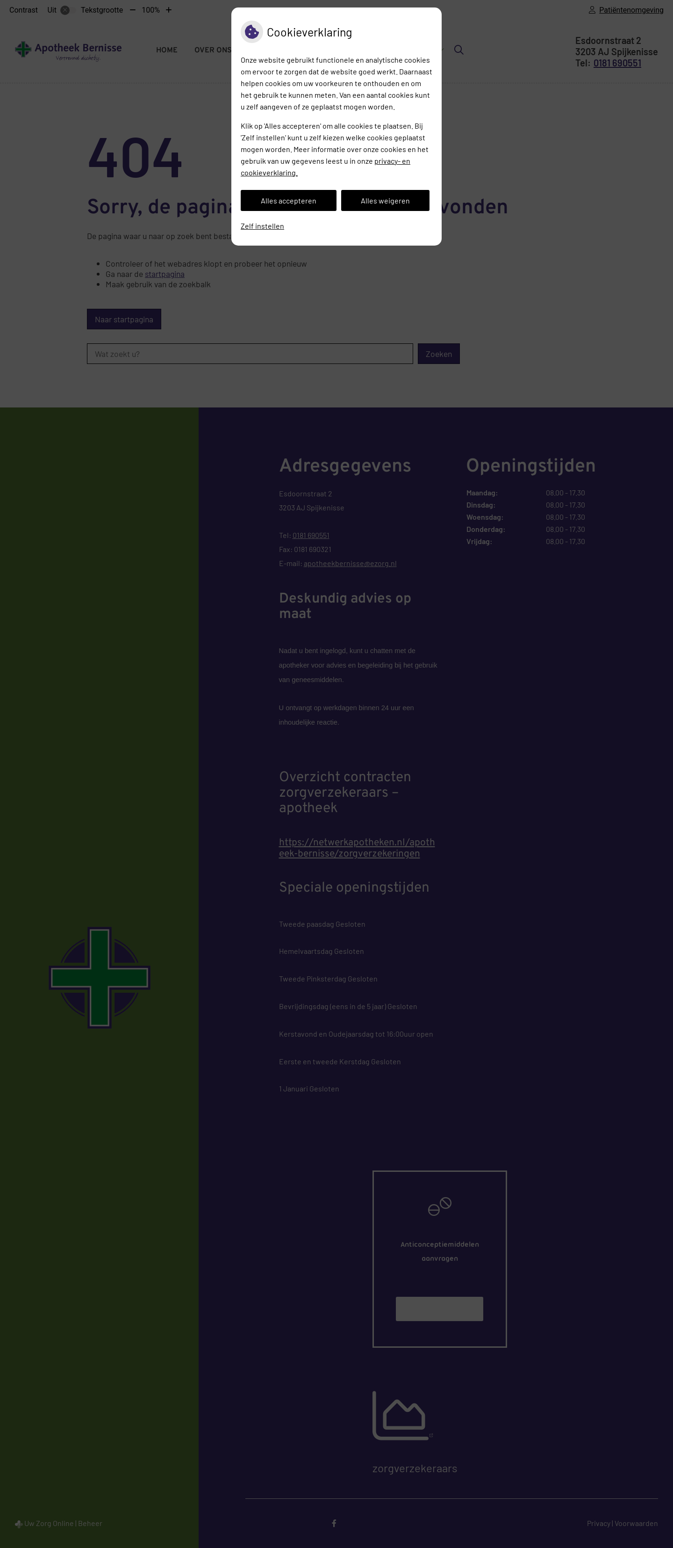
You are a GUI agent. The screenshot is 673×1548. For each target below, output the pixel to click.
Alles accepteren (288, 200)
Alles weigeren (385, 200)
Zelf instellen (262, 225)
